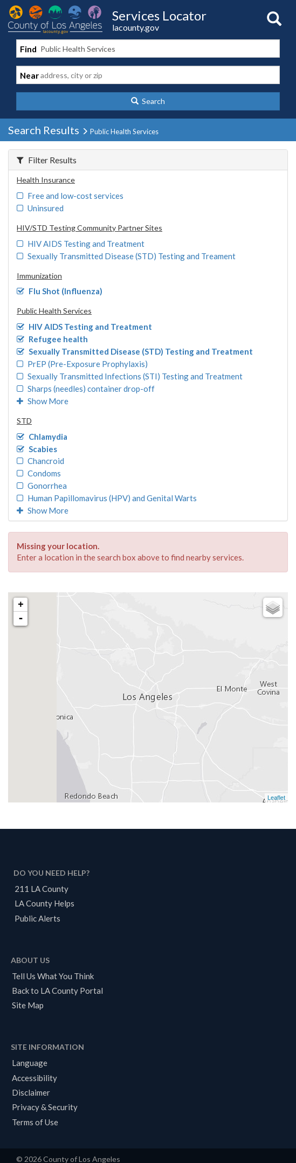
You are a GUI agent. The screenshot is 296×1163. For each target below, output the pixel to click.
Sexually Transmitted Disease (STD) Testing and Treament (126, 256)
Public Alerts (37, 918)
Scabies (37, 449)
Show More (42, 401)
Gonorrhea (42, 485)
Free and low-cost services (70, 195)
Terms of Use (35, 1122)
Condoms (39, 473)
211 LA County (41, 889)
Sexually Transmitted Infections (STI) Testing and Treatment (130, 376)
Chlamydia (42, 436)
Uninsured (40, 208)
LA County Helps (44, 903)
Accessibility (34, 1078)
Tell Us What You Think (53, 976)
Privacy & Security (45, 1107)
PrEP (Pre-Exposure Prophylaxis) (82, 364)
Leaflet (276, 797)
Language (29, 1063)
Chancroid (40, 461)
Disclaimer (31, 1092)
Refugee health (52, 339)
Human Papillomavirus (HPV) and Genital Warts (107, 498)
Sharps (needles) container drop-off (86, 388)
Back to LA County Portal (57, 990)
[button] (148, 101)
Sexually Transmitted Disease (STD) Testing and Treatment (135, 351)
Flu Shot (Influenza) (59, 291)
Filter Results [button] (47, 160)
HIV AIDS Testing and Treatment (80, 243)
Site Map (28, 1005)
